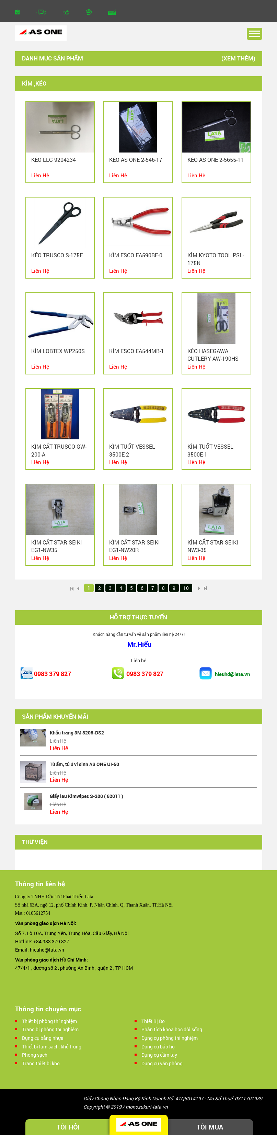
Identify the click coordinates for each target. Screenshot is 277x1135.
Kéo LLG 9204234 (53, 159)
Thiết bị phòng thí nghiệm (49, 1021)
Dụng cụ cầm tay (159, 1055)
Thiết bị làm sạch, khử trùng (51, 1046)
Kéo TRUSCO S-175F (57, 255)
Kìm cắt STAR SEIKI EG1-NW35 (56, 546)
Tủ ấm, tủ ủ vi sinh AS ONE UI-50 (84, 764)
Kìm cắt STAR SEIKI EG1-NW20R (134, 546)
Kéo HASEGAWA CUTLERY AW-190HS (213, 354)
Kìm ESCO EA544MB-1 (136, 351)
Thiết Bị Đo (153, 1021)
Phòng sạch (34, 1055)
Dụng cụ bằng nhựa (43, 1038)
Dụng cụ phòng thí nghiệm (169, 1038)
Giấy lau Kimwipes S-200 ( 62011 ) (87, 796)
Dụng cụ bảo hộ (158, 1046)
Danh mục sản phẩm (52, 58)
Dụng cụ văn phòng (162, 1063)
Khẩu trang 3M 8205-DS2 (77, 732)
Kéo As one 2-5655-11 (215, 159)
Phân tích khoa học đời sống (171, 1029)
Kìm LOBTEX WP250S (58, 351)
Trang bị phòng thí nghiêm (50, 1029)
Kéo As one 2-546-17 (135, 159)
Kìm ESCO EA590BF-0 (135, 255)
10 (186, 588)
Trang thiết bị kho (41, 1063)
